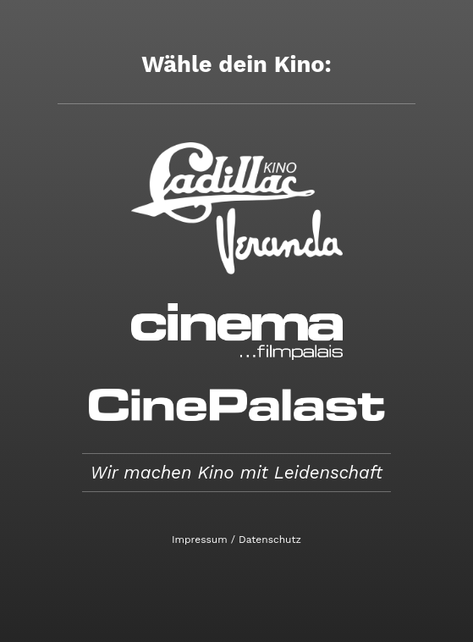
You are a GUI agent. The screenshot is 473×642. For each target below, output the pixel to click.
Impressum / (203, 539)
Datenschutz (270, 539)
